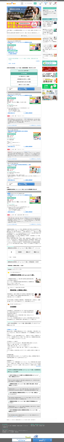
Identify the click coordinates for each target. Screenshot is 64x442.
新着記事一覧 (54, 19)
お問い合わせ (4, 430)
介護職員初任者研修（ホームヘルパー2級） (22, 275)
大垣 (10, 257)
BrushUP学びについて (13, 430)
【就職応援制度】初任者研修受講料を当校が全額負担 (17, 131)
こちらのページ (14, 416)
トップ (3, 425)
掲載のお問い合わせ (54, 0)
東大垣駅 (13, 63)
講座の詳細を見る (11, 146)
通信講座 (14, 425)
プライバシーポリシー (22, 430)
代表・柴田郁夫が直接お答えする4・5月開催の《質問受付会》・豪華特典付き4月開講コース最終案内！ (50, 24)
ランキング (26, 425)
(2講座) (24, 84)
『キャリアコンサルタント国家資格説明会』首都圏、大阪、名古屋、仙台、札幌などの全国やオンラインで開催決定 (50, 40)
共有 (22, 3)
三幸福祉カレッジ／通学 (12, 329)
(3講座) (24, 73)
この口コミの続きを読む (12, 125)
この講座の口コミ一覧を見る (35, 125)
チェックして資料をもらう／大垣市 (14, 92)
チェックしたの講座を (42, 440)
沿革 (37, 425)
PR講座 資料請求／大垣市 (12, 39)
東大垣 (15, 257)
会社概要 (12, 431)
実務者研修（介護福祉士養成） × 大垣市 (15, 265)
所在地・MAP (42, 425)
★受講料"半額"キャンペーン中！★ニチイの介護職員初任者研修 (19, 42)
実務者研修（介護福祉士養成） (19, 290)
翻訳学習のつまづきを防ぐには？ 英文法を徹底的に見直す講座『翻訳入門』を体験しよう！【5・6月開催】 (50, 32)
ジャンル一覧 (8, 425)
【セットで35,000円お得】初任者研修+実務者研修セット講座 (19, 164)
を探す (46, 3)
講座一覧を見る (24, 35)
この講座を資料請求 (12, 53)
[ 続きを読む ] (38, 366)
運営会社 (16, 431)
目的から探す (19, 425)
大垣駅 (9, 63)
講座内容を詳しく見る (13, 52)
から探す (40, 3)
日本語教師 (13, 306)
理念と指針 (33, 425)
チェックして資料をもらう (12, 191)
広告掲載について (5, 431)
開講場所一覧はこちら (11, 49)
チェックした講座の (26, 89)
